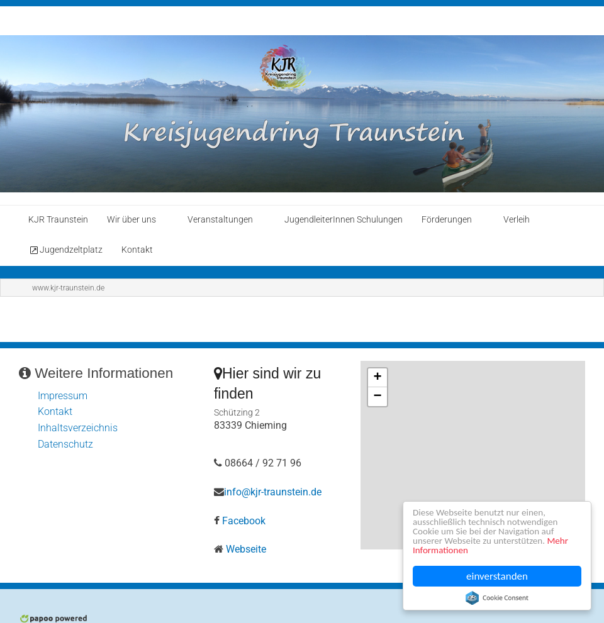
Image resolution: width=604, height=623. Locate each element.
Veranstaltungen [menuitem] (220, 219)
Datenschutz (65, 444)
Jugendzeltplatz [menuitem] (65, 250)
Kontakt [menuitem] (137, 250)
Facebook (244, 521)
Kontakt (55, 411)
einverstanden (497, 576)
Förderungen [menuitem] (447, 219)
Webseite (246, 549)
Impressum (62, 396)
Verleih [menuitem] (516, 219)
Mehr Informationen (457, 549)
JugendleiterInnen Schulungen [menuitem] (343, 219)
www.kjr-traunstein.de (68, 288)
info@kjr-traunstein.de (273, 492)
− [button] (377, 396)
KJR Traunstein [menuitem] (58, 219)
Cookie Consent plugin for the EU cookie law (497, 598)
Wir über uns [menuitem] (131, 219)
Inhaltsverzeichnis (78, 428)
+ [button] (377, 377)
